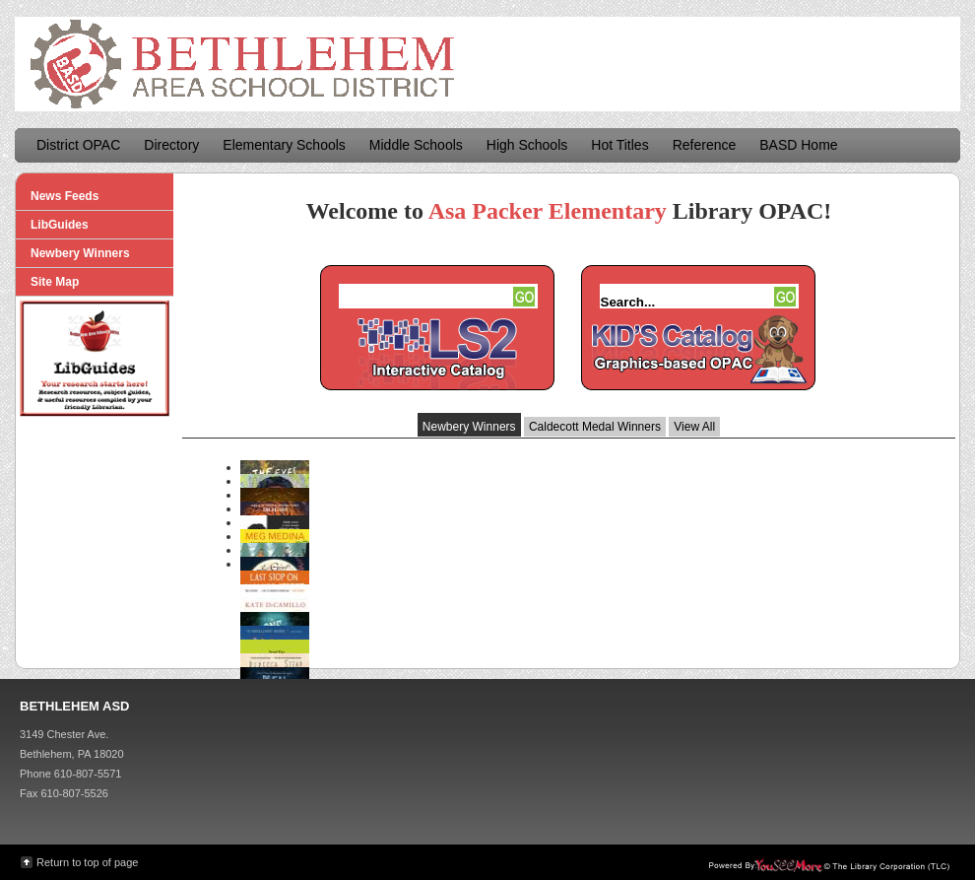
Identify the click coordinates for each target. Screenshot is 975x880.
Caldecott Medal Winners (595, 427)
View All (694, 427)
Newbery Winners (469, 427)
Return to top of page (87, 862)
